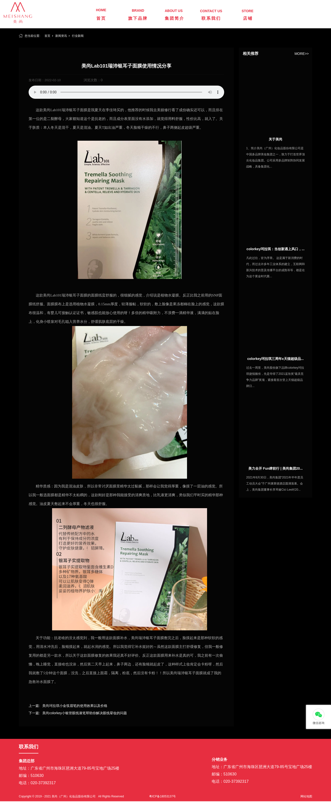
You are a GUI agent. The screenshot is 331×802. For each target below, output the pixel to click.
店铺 (248, 18)
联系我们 (211, 18)
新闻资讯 (61, 36)
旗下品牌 (138, 18)
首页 (101, 18)
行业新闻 (78, 36)
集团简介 (174, 18)
